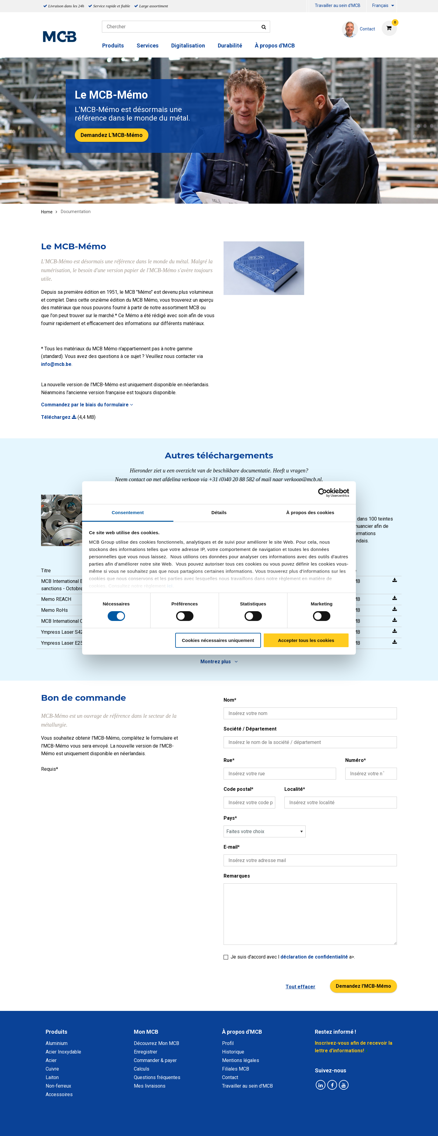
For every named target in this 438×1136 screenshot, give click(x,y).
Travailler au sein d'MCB (337, 5)
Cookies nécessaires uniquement (218, 640)
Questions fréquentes (157, 1077)
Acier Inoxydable (63, 1052)
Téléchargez (58, 417)
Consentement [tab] (128, 512)
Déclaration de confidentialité (140, 1124)
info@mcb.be (56, 364)
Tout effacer (300, 987)
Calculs (141, 1069)
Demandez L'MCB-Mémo (112, 135)
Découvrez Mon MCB (156, 1043)
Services (147, 45)
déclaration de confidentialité (314, 957)
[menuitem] (308, 6)
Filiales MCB (235, 1069)
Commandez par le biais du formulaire (87, 405)
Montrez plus (219, 661)
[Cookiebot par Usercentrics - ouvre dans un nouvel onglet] (322, 492)
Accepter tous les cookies (306, 640)
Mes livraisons (149, 1086)
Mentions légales (240, 1060)
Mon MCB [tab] (146, 1032)
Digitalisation (188, 45)
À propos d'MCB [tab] (242, 1032)
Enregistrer (145, 1052)
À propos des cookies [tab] (310, 512)
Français (380, 5)
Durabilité (230, 45)
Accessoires (59, 1094)
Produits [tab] (56, 1032)
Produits (113, 45)
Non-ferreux (58, 1086)
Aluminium (57, 1043)
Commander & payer (155, 1060)
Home (47, 211)
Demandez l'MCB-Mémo (363, 986)
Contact (230, 1077)
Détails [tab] (219, 512)
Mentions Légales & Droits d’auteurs (316, 1124)
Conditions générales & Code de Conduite (224, 1124)
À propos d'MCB (275, 45)
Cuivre (52, 1069)
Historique (233, 1052)
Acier (51, 1060)
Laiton (52, 1077)
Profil (228, 1043)
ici (169, 585)
